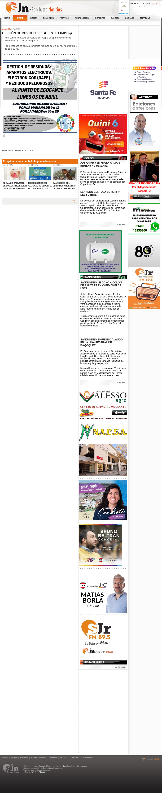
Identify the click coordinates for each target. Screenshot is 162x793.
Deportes (100, 18)
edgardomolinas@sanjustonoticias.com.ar (70, 766)
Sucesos (115, 18)
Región (33, 18)
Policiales (48, 18)
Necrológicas (82, 18)
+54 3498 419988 (38, 772)
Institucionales (87, 758)
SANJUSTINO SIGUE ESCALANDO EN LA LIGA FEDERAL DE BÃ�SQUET (101, 342)
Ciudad (20, 18)
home (7, 18)
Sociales (129, 18)
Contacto (143, 6)
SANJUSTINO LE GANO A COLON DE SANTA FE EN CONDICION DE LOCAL (101, 285)
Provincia (64, 18)
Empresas (145, 18)
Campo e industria (39, 758)
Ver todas (121, 667)
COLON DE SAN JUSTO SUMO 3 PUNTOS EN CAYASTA (100, 165)
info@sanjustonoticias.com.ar (51, 768)
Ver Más (122, 224)
